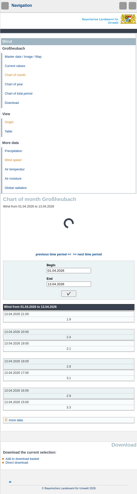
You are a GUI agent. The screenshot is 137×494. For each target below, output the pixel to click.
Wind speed (13, 160)
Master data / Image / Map (23, 56)
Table (8, 131)
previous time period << (53, 254)
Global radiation (16, 188)
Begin (51, 265)
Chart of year (14, 84)
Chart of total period (18, 93)
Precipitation (13, 151)
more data (16, 420)
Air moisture (13, 178)
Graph (9, 122)
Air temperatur (15, 169)
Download (12, 103)
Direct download (17, 462)
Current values (15, 66)
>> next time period (87, 254)
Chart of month (15, 75)
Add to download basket (22, 459)
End (50, 278)
